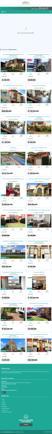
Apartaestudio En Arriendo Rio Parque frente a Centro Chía (13, 273)
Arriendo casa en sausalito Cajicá (13, 116)
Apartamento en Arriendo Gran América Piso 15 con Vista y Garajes (13, 335)
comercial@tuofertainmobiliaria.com (9, 390)
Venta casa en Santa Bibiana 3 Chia (39, 147)
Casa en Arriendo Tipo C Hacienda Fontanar (39, 303)
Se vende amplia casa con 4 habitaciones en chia (13, 178)
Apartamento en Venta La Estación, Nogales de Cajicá (13, 242)
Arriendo (4, 402)
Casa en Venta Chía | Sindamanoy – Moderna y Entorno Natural (13, 304)
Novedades (4, 406)
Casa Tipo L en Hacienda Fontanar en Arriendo (13, 210)
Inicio (3, 399)
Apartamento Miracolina (39, 272)
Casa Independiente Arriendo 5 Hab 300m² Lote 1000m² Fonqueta (13, 55)
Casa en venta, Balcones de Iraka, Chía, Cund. (13, 85)
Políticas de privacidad (6, 412)
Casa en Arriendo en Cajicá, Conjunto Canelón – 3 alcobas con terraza (39, 242)
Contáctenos (4, 410)
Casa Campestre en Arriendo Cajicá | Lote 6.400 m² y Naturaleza (39, 117)
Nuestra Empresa (5, 408)
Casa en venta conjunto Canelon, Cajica (39, 334)
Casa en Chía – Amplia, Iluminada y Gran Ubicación (39, 178)
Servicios (4, 404)
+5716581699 (43, 7)
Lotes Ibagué (13, 147)
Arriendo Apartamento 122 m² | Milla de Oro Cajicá (39, 210)
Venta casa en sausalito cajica (39, 85)
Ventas (3, 401)
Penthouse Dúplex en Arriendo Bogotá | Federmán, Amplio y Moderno (39, 55)
